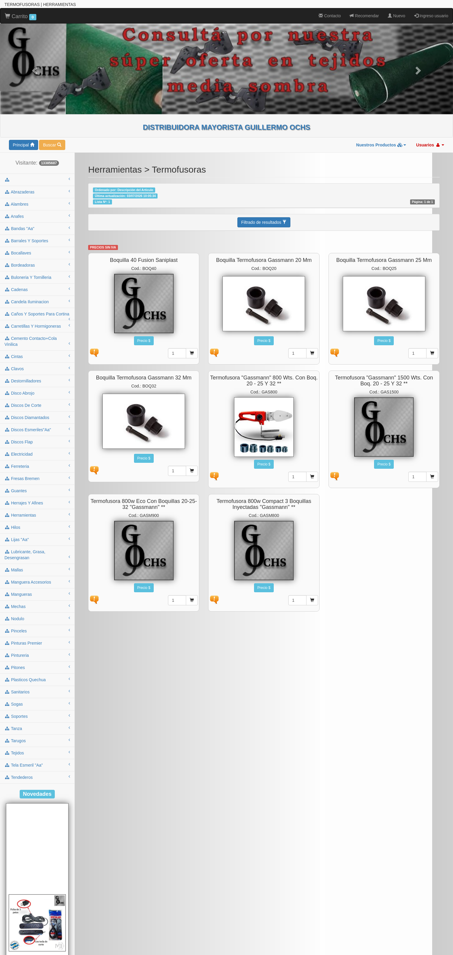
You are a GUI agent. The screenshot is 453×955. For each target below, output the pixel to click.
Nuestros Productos (381, 145)
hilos (37, 527)
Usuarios (430, 145)
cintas (37, 356)
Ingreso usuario (431, 15)
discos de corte (37, 405)
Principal (23, 145)
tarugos (37, 740)
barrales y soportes (37, 240)
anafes (37, 216)
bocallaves (37, 252)
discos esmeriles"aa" (37, 429)
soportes (37, 716)
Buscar (52, 145)
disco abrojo (37, 393)
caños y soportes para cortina (37, 316)
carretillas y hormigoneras (37, 326)
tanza (37, 728)
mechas (37, 606)
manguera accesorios (37, 581)
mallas (37, 569)
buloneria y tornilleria (37, 277)
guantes (37, 490)
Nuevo (396, 15)
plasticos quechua (37, 679)
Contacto (330, 15)
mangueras (37, 594)
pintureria (37, 655)
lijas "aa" (37, 539)
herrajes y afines (37, 502)
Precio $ (143, 341)
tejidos (37, 752)
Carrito (20, 16)
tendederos (37, 777)
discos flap (37, 441)
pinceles (37, 630)
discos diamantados (37, 417)
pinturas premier (37, 642)
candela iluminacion (37, 301)
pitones (37, 667)
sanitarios (37, 691)
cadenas (37, 289)
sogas (37, 704)
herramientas (37, 515)
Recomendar (364, 15)
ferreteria (37, 466)
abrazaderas (37, 191)
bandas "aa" (37, 228)
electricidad (37, 454)
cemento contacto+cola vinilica (37, 341)
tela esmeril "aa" (37, 765)
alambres (37, 204)
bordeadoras (37, 265)
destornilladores (37, 380)
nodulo (37, 618)
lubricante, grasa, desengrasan (37, 554)
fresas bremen (37, 478)
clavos (37, 368)
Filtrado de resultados (264, 222)
